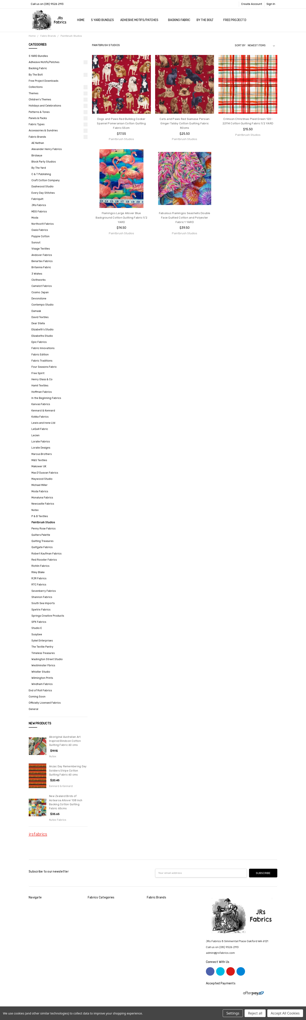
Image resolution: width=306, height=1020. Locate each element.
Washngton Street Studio (47, 659)
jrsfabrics (38, 834)
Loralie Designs (40, 447)
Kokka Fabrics (39, 416)
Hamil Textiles (39, 385)
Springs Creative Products (47, 615)
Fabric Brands (37, 136)
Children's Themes (40, 99)
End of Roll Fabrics (40, 690)
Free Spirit (37, 373)
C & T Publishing (41, 174)
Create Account (251, 4)
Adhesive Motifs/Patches (141, 20)
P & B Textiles (39, 516)
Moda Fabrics (39, 491)
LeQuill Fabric (39, 429)
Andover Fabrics (41, 255)
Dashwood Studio (42, 186)
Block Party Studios (43, 161)
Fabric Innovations (42, 348)
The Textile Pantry (42, 646)
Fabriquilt (37, 199)
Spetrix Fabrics (40, 609)
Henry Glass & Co (41, 379)
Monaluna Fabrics (42, 497)
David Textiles (39, 317)
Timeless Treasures (43, 653)
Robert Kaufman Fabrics (46, 553)
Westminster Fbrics (43, 665)
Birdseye (36, 155)
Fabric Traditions (41, 360)
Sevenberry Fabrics (43, 590)
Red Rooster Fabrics (44, 559)
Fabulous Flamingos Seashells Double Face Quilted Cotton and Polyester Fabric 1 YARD (184, 218)
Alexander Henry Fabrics (46, 149)
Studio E (36, 628)
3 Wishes (36, 273)
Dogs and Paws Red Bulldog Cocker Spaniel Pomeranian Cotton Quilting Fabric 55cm (121, 123)
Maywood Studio (41, 478)
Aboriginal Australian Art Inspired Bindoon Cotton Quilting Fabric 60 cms (65, 741)
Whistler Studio (40, 671)
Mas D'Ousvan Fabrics (44, 472)
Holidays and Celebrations (45, 105)
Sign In (270, 4)
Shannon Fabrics (41, 597)
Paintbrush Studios (43, 522)
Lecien (35, 435)
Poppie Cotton (40, 236)
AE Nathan (37, 143)
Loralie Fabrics (40, 441)
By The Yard (38, 167)
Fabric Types (36, 124)
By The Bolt (207, 20)
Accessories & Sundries (43, 130)
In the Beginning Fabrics (46, 398)
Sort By (240, 45)
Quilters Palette (40, 534)
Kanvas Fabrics (40, 404)
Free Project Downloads (242, 20)
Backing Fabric (179, 20)
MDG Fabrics (39, 211)
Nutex (35, 510)
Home (81, 20)
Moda (34, 217)
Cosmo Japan (40, 292)
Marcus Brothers (41, 454)
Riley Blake (38, 572)
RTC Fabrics (38, 584)
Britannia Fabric (41, 267)
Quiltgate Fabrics (41, 547)
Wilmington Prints (42, 677)
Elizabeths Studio (42, 335)
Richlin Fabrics (40, 565)
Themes (33, 93)
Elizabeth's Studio (42, 329)
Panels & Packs (38, 118)
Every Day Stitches (43, 192)
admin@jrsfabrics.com (220, 952)
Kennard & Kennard (43, 410)
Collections (35, 87)
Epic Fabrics (39, 342)
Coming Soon (37, 696)
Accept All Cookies (285, 1013)
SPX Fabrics (38, 621)
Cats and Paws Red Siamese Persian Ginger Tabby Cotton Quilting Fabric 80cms (185, 123)
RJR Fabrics (38, 578)
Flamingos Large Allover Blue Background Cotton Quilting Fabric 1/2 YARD (121, 218)
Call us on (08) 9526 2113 (47, 4)
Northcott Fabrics (42, 223)
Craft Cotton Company (45, 180)
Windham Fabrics (41, 684)
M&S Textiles (39, 460)
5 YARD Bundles (102, 20)
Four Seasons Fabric (44, 366)
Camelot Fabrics (41, 286)
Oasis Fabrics (39, 230)
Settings (232, 1013)
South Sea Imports (43, 603)
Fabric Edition (40, 354)
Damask (36, 311)
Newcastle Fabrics (42, 503)
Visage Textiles (40, 248)
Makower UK (38, 466)
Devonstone (38, 298)
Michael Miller (39, 485)
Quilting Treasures (42, 541)
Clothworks (38, 279)
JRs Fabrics (38, 205)
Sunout (35, 242)
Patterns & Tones (39, 112)
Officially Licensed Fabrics (45, 702)
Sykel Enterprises (42, 640)
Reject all (255, 1013)
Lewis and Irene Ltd (43, 422)
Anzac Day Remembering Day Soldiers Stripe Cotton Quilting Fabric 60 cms (67, 770)
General (33, 709)
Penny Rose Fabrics (43, 528)
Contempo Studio (42, 304)
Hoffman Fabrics (41, 391)
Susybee (36, 634)
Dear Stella (38, 323)
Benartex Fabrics (41, 261)
